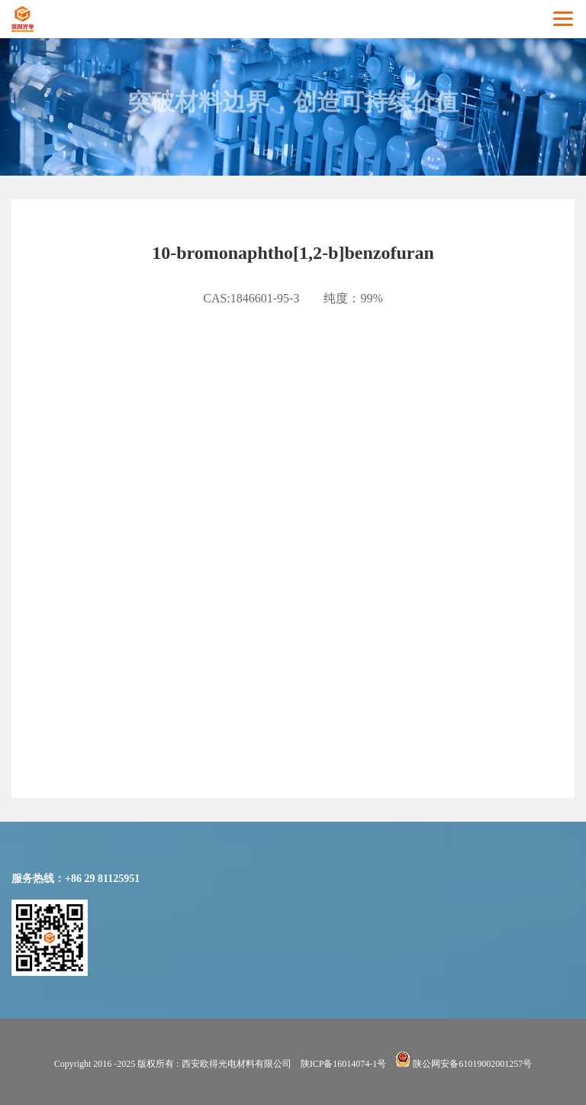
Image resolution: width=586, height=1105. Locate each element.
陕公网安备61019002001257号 (463, 1063)
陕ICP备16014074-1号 (344, 1063)
